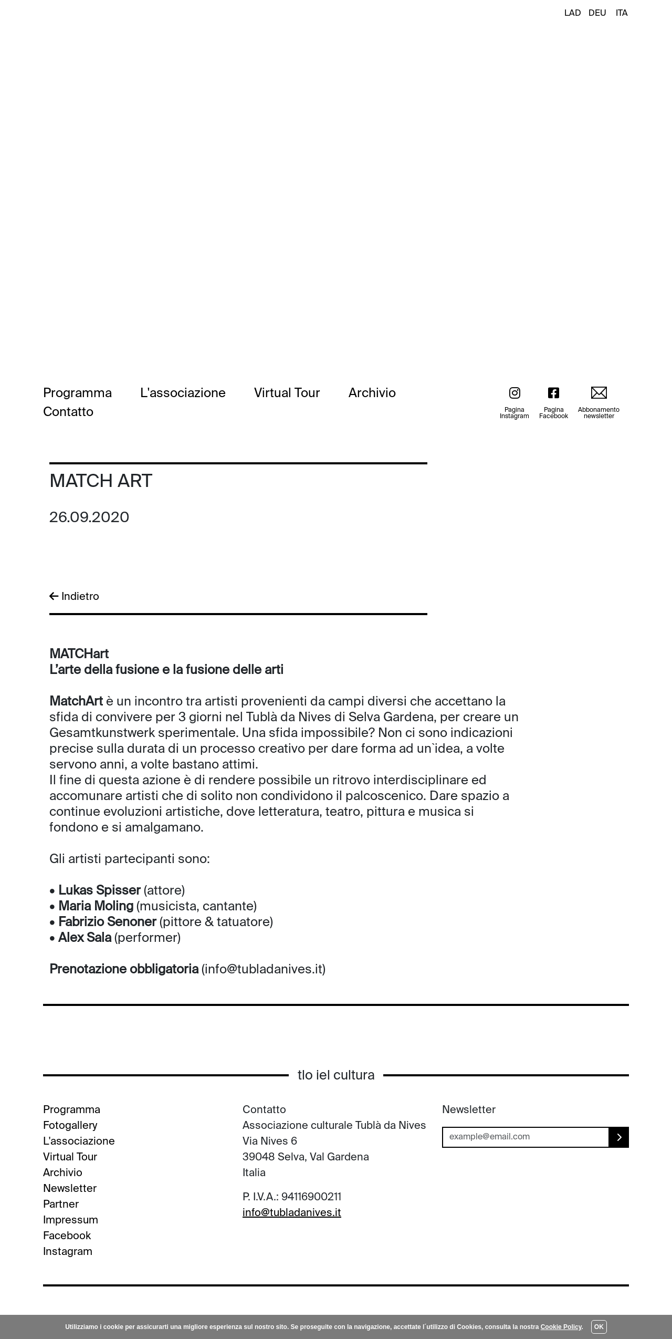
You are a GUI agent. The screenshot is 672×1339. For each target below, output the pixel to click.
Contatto (68, 412)
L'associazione (183, 393)
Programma (77, 393)
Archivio (372, 393)
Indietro (74, 597)
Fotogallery (70, 1126)
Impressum (70, 1221)
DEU (597, 13)
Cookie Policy (561, 1327)
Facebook (67, 1236)
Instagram (67, 1252)
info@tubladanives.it (292, 1213)
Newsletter (70, 1189)
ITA (622, 13)
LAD (572, 13)
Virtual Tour (287, 393)
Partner (61, 1205)
